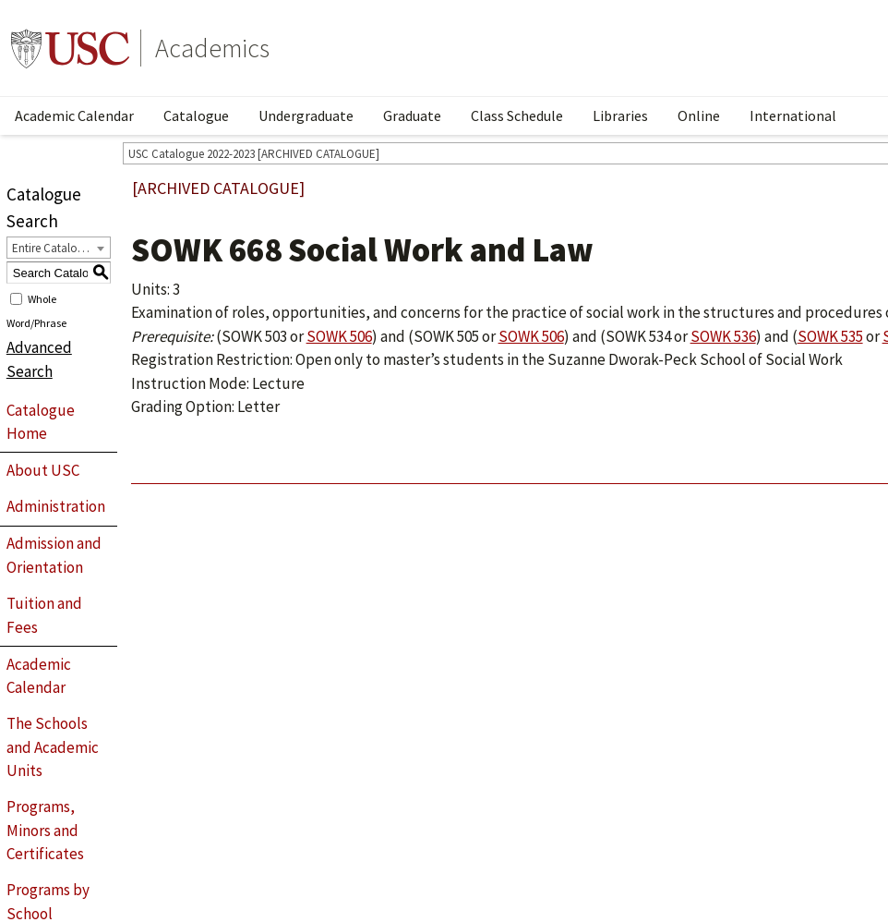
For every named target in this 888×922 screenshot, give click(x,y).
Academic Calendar (74, 115)
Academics (212, 48)
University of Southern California (70, 48)
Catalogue (196, 115)
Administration (55, 506)
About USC (42, 470)
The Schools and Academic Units (52, 747)
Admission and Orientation (54, 555)
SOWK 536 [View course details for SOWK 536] (723, 336)
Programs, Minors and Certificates (45, 830)
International (793, 115)
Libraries (620, 115)
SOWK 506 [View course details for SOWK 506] (339, 336)
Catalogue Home (40, 422)
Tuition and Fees (44, 615)
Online (699, 115)
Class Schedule (517, 115)
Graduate (412, 115)
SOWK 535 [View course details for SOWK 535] (830, 336)
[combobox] (58, 248)
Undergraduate (306, 115)
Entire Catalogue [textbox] (54, 248)
